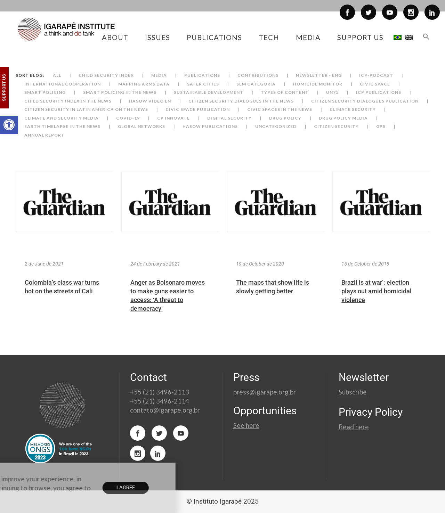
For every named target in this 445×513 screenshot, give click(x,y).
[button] (9, 125)
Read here (354, 427)
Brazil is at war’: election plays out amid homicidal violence (376, 291)
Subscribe (353, 392)
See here (246, 425)
